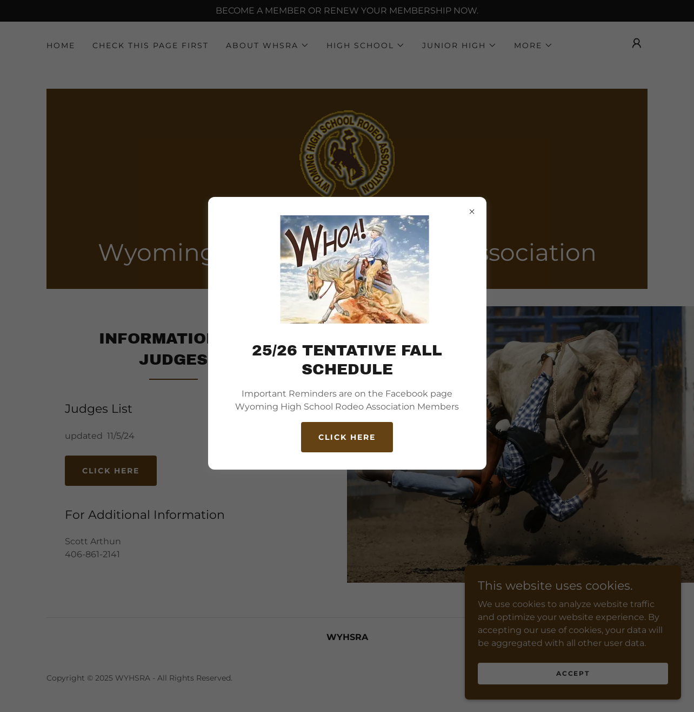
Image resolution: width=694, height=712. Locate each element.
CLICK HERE (347, 437)
